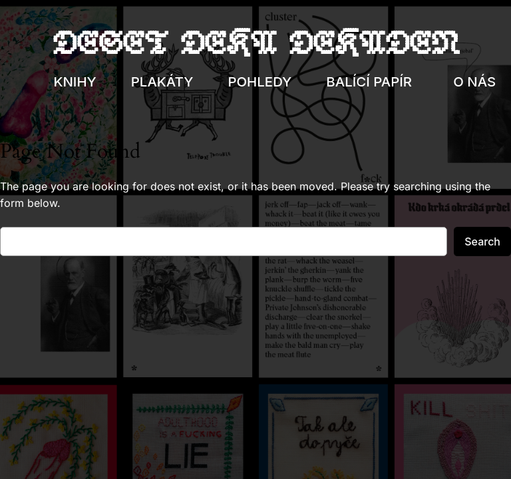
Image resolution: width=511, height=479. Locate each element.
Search (482, 241)
